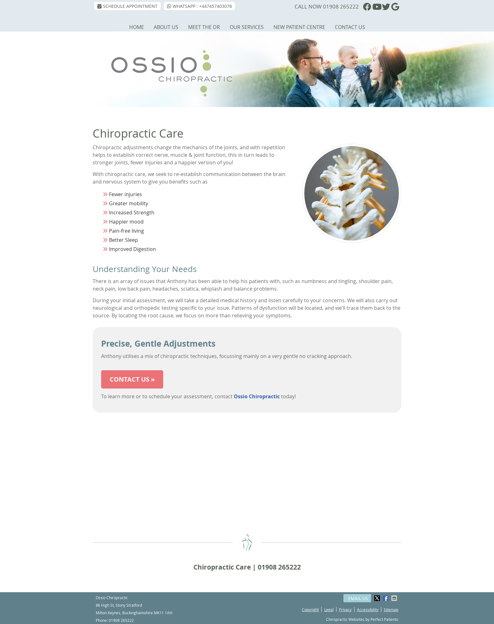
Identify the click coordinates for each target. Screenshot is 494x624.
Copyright (310, 609)
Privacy (345, 609)
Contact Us (350, 27)
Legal (329, 609)
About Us (166, 27)
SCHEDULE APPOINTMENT (127, 6)
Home (136, 27)
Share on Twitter (377, 598)
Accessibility (367, 609)
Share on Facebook (386, 598)
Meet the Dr (204, 27)
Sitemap (391, 609)
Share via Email (394, 598)
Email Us (358, 598)
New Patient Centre (299, 27)
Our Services (247, 27)
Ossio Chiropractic (257, 396)
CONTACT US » (132, 379)
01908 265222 (341, 6)
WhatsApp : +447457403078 (199, 6)
